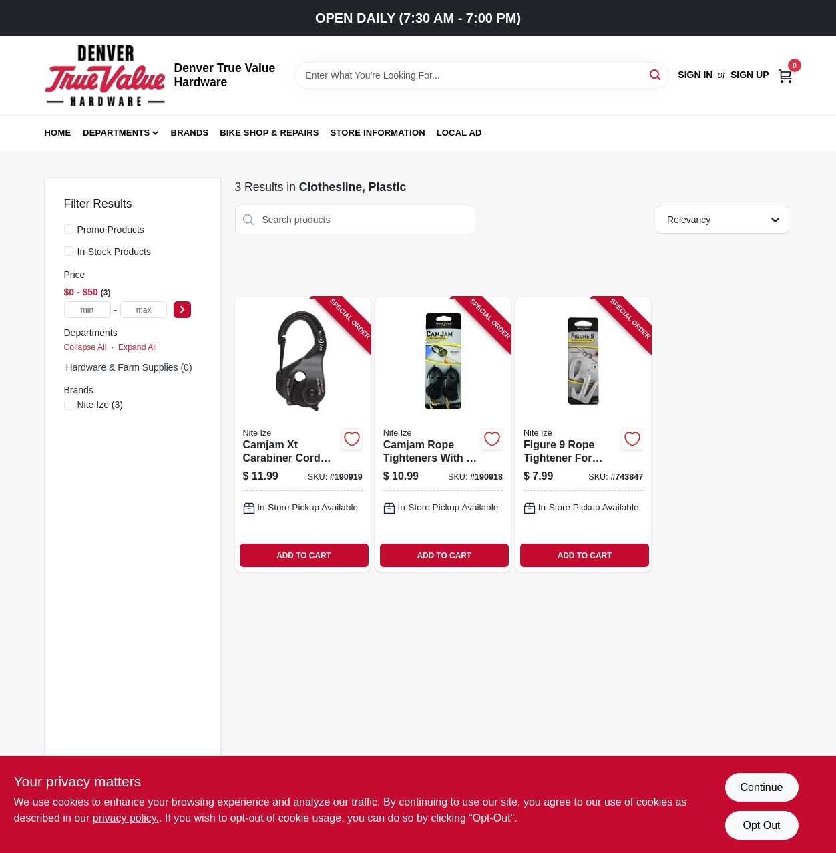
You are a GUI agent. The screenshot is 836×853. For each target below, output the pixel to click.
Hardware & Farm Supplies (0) (129, 367)
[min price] (87, 309)
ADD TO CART (303, 555)
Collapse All (85, 347)
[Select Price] (182, 309)
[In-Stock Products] (68, 251)
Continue (761, 787)
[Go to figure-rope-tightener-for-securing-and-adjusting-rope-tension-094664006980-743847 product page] (583, 434)
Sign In (695, 74)
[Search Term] (481, 75)
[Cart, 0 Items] (785, 75)
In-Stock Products (114, 251)
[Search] (656, 74)
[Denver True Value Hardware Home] (105, 75)
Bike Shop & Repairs (269, 133)
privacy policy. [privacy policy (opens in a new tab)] (126, 818)
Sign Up (749, 74)
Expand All (137, 347)
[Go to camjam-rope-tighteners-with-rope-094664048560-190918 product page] (443, 434)
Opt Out (761, 825)
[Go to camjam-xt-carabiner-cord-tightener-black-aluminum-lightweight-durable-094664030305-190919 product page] (303, 434)
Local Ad (459, 133)
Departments (116, 133)
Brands (190, 133)
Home (58, 133)
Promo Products (110, 229)
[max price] (143, 309)
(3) (100, 404)
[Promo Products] (68, 229)
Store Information (378, 133)
